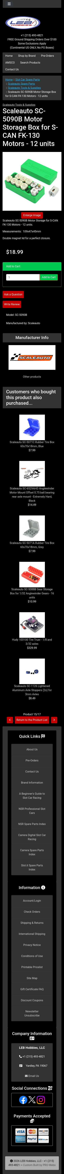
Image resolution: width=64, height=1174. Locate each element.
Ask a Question (13, 294)
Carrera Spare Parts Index (32, 852)
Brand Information (32, 782)
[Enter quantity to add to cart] (23, 277)
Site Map (32, 978)
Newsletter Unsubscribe (32, 1013)
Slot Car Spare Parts (27, 79)
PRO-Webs (49, 1165)
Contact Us (12, 69)
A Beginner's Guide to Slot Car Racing (32, 795)
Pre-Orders (47, 55)
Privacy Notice (32, 945)
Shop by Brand (26, 55)
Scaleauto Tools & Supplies (24, 87)
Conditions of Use (32, 956)
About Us (32, 749)
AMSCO (10, 62)
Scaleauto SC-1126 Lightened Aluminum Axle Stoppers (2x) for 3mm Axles (32, 690)
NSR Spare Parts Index (32, 824)
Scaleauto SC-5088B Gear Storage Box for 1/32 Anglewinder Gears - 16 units (32, 593)
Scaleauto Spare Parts (21, 83)
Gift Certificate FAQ (32, 989)
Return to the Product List (31, 720)
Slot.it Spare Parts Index (32, 867)
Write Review (12, 304)
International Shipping (32, 934)
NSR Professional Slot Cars (32, 811)
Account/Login (32, 900)
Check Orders (32, 911)
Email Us (32, 1076)
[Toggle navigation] (9, 3)
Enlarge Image (32, 215)
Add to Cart (49, 277)
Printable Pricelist (32, 967)
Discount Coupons (32, 1000)
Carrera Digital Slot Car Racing (32, 837)
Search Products (30, 62)
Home (9, 55)
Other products (32, 376)
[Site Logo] (32, 20)
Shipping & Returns (32, 922)
